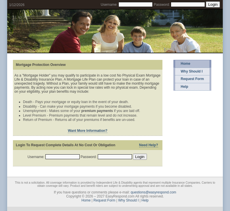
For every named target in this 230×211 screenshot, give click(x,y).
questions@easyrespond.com (153, 192)
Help (184, 87)
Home (185, 64)
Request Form (192, 79)
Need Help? (148, 145)
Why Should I (192, 71)
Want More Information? (88, 131)
